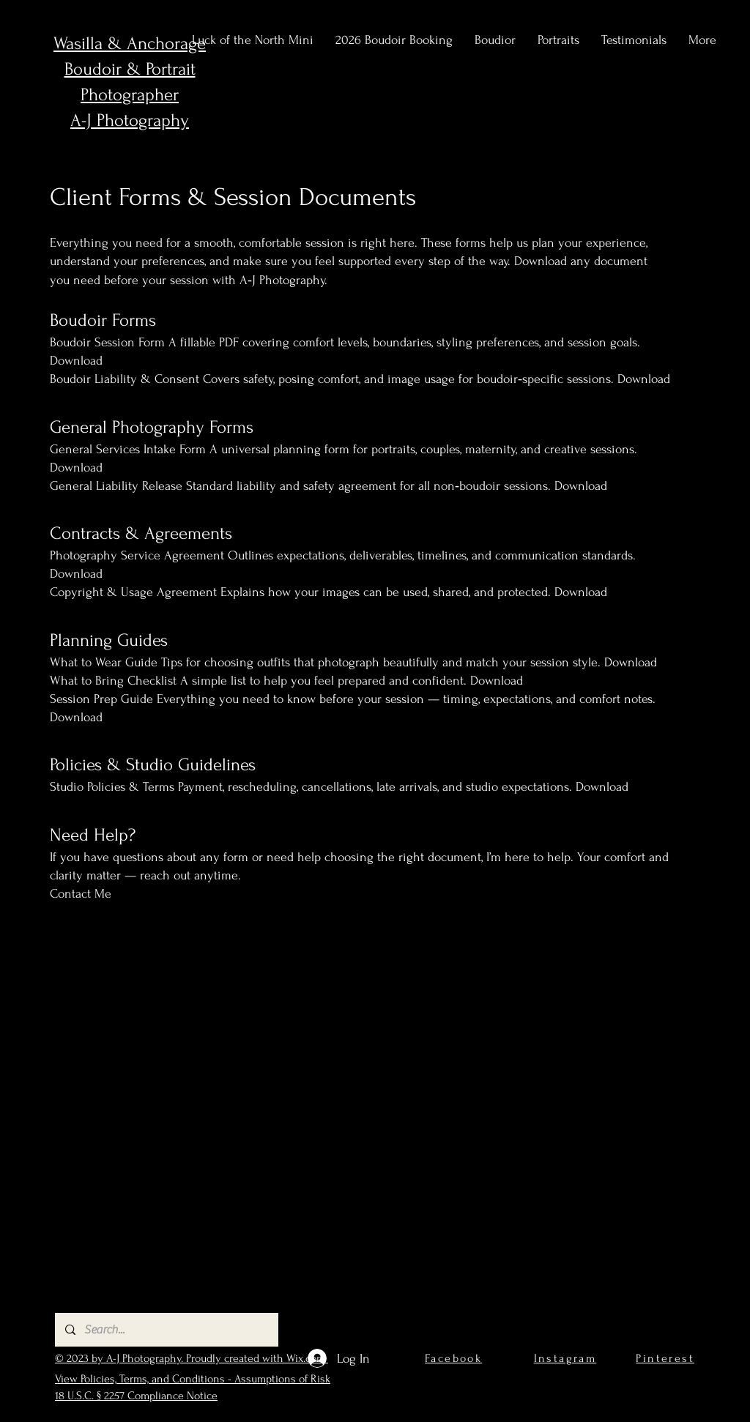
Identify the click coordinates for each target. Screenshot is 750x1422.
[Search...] (166, 1330)
